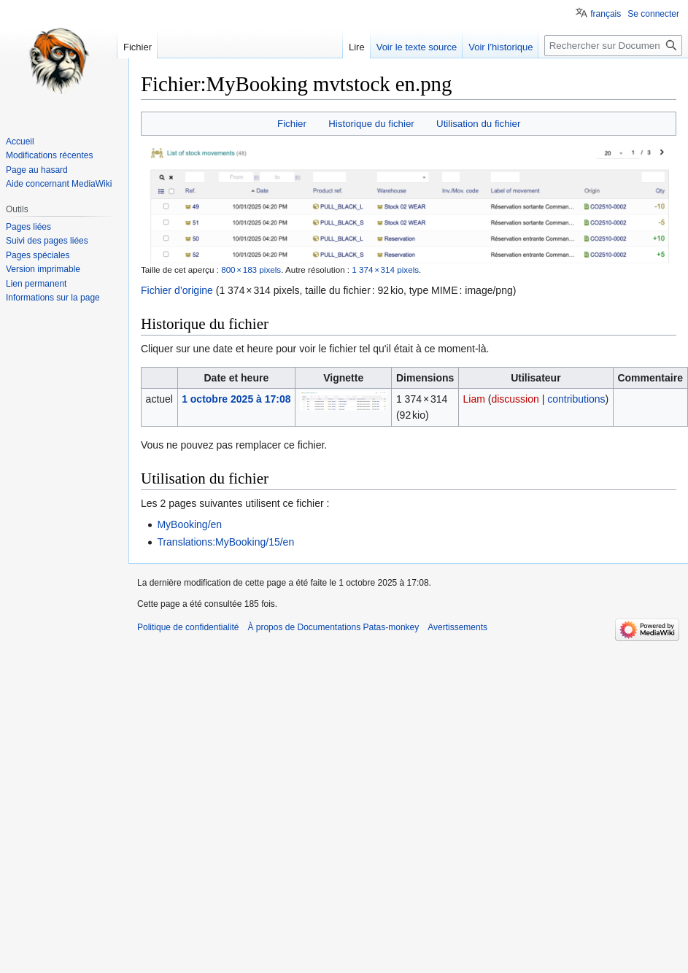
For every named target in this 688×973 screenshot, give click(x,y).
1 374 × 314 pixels (385, 269)
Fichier (291, 123)
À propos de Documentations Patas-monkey (333, 627)
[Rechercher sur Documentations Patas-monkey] (613, 45)
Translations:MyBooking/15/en (225, 542)
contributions (576, 399)
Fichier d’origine (177, 290)
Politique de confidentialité (188, 627)
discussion (514, 399)
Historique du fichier (371, 123)
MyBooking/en (189, 524)
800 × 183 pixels (251, 269)
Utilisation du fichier (478, 123)
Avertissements (457, 627)
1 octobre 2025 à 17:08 (236, 399)
